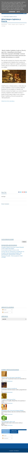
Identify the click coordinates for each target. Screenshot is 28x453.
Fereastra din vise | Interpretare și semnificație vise (12, 252)
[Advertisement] (14, 39)
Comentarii (5, 312)
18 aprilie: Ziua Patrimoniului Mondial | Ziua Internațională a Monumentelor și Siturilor (11, 254)
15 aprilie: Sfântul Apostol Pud (8, 400)
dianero (9, 24)
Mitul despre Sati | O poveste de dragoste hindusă (12, 411)
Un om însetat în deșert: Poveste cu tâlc (10, 250)
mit (23, 24)
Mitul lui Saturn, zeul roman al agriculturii (11, 377)
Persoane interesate (14, 432)
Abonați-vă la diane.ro (5, 432)
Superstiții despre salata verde (8, 422)
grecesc (17, 24)
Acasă (2, 17)
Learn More (12, 11)
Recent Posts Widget (4, 427)
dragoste (13, 24)
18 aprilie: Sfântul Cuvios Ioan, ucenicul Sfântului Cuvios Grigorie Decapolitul (12, 248)
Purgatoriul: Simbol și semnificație (9, 389)
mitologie (3, 26)
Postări (4, 310)
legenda (20, 24)
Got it (18, 11)
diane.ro (17, 451)
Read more (10, 381)
